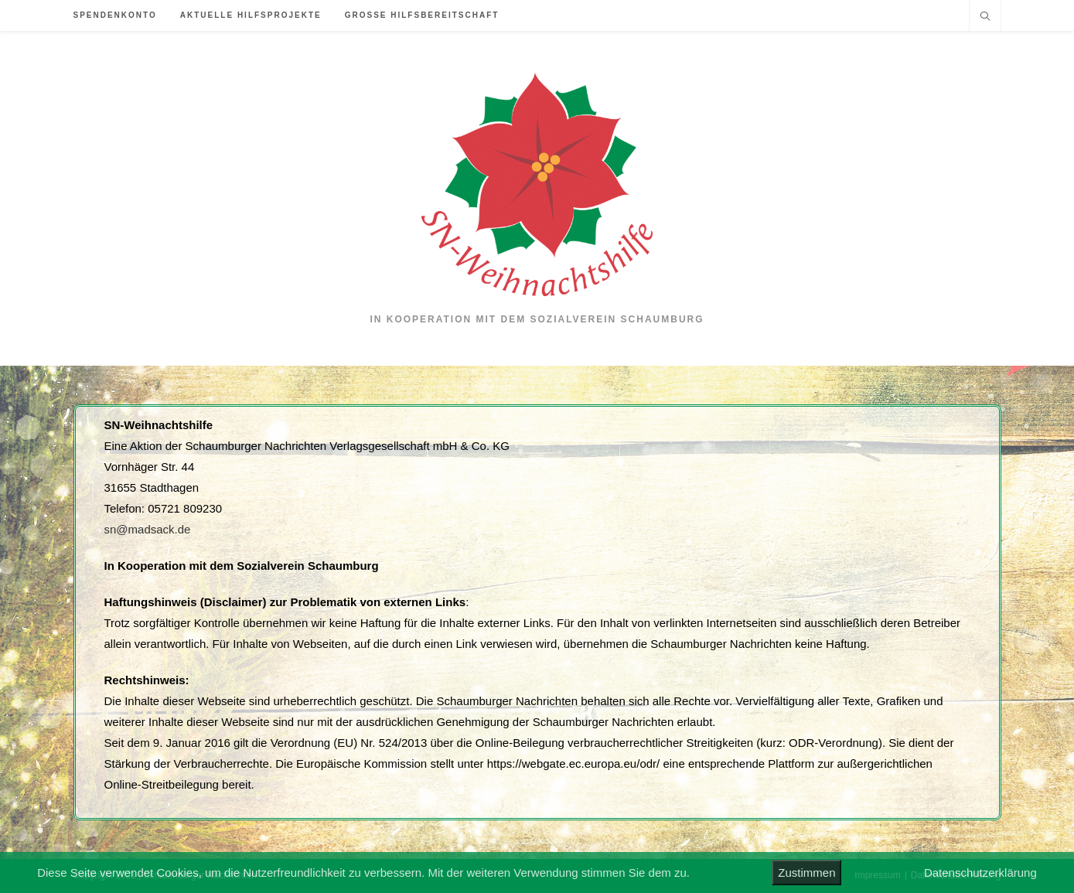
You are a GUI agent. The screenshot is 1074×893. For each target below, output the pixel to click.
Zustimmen (806, 872)
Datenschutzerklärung (980, 872)
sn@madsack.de (147, 529)
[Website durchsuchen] (985, 17)
